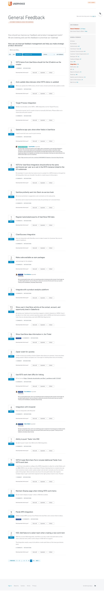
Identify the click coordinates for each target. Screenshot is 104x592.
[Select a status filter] (49, 56)
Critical (51, 74)
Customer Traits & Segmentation (78, 55)
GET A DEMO (91, 4)
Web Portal (73, 83)
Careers (23, 587)
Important (43, 74)
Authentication (74, 47)
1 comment (19, 69)
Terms (28, 587)
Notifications (73, 68)
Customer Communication (77, 53)
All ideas (72, 42)
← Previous (12, 562)
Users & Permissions (75, 81)
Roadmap (72, 76)
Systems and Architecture (77, 78)
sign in (94, 17)
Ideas (71, 63)
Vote (11, 68)
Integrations (27, 69)
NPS (71, 71)
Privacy (34, 587)
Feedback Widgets (75, 60)
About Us (16, 587)
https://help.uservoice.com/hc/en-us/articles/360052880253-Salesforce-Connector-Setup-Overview (40, 159)
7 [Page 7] (26, 562)
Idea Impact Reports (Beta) (77, 32)
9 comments (19, 322)
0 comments (19, 90)
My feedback (60, 56)
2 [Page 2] (19, 562)
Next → (38, 562)
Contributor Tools (74, 50)
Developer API (73, 58)
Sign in (10, 587)
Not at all (35, 74)
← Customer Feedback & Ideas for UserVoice (21, 23)
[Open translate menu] (100, 13)
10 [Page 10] (33, 562)
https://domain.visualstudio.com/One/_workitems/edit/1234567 (42, 380)
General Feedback (75, 30)
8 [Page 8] (28, 562)
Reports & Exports (75, 73)
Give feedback (74, 26)
